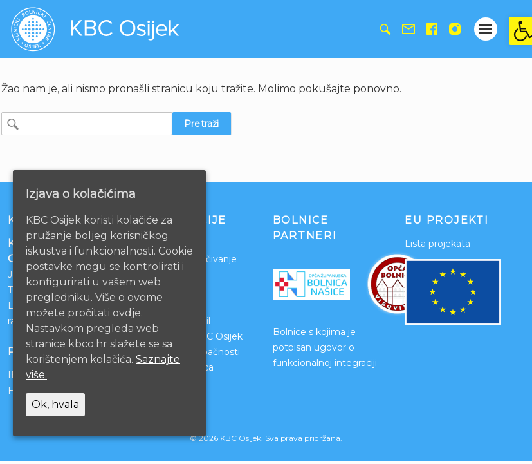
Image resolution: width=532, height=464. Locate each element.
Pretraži (201, 124)
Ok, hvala (55, 404)
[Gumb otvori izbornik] (485, 29)
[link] (520, 31)
